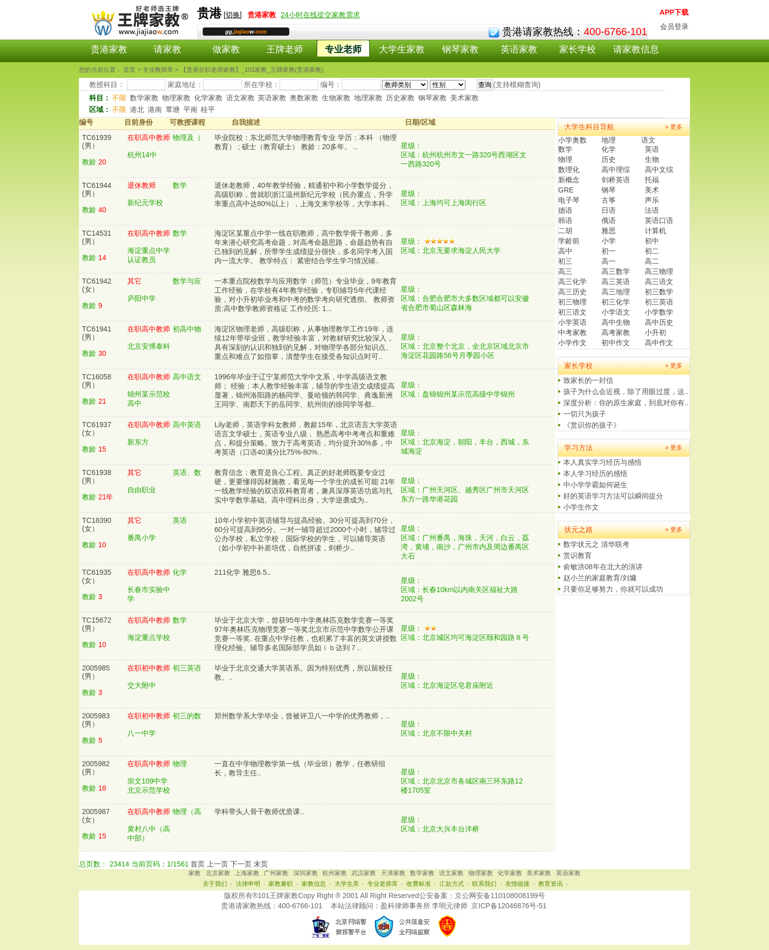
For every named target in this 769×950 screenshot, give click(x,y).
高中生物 (615, 322)
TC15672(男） (97, 624)
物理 (565, 159)
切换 (233, 15)
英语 (652, 149)
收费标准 (418, 883)
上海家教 (247, 873)
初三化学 (615, 302)
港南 (155, 109)
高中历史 (659, 322)
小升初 (655, 332)
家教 (194, 873)
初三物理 (572, 302)
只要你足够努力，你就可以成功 (613, 589)
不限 (119, 98)
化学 (608, 149)
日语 (608, 210)
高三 (565, 271)
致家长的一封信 (588, 380)
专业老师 (343, 49)
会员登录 (674, 26)
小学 (608, 241)
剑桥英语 (615, 180)
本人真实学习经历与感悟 (602, 462)
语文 (648, 140)
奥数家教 (304, 98)
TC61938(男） (97, 476)
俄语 (608, 220)
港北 (137, 109)
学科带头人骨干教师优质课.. (259, 811)
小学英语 (572, 322)
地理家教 (368, 98)
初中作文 (615, 343)
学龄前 (569, 241)
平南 (190, 109)
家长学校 (577, 49)
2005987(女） (96, 815)
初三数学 (659, 292)
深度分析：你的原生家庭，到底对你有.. (626, 403)
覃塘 (173, 109)
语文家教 (240, 98)
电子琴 (569, 200)
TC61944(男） (97, 189)
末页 (261, 864)
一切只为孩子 (584, 414)
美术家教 (464, 98)
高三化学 (572, 281)
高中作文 (659, 343)
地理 (608, 140)
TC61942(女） (97, 285)
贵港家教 (109, 49)
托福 (652, 180)
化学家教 (208, 98)
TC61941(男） (97, 333)
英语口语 (659, 220)
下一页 (241, 864)
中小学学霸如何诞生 (595, 485)
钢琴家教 (460, 49)
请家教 (167, 49)
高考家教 (615, 332)
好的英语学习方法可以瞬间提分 (613, 496)
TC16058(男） (97, 381)
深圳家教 (305, 873)
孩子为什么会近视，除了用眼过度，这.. (626, 391)
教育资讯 (550, 883)
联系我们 (484, 883)
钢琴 (608, 190)
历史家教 (400, 98)
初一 (608, 251)
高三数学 (615, 271)
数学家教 (144, 98)
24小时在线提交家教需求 (320, 15)
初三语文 (572, 312)
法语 (652, 210)
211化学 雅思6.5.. (242, 572)
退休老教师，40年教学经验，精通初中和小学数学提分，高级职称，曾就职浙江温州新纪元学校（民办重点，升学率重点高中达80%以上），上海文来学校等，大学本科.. (304, 194)
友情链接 (517, 883)
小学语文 (615, 312)
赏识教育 (577, 555)
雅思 (608, 231)
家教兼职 (280, 883)
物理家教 (176, 98)
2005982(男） (96, 768)
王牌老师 (284, 49)
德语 (565, 210)
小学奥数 (572, 140)
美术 (652, 190)
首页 (197, 864)
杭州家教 (334, 873)
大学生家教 (402, 49)
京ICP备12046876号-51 (508, 906)
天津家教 (393, 873)
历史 (608, 159)
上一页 (217, 864)
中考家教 (572, 332)
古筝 (608, 200)
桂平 (208, 109)
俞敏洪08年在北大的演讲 (603, 567)
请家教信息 (636, 49)
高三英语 (615, 281)
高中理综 (615, 169)
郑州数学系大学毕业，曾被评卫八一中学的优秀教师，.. (302, 716)
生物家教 (336, 98)
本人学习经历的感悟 (595, 473)
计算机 (655, 231)
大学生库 (347, 883)
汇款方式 (452, 883)
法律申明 (248, 883)
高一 (608, 261)
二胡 (565, 231)
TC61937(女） (97, 429)
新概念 (569, 180)
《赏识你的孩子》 (591, 425)
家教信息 (313, 883)
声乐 (652, 200)
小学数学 (659, 312)
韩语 (565, 220)
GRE (565, 190)
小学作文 (572, 343)
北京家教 (218, 873)
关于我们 (215, 883)
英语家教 (519, 49)
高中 (565, 251)
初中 (652, 241)
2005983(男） (96, 720)
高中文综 (659, 169)
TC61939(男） (97, 141)
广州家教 (276, 873)
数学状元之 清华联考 (596, 544)
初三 (565, 261)
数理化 (569, 169)
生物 (652, 159)
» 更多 (673, 126)
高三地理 (615, 292)
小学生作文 (581, 507)
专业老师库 (382, 883)
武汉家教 (363, 873)
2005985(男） (96, 672)
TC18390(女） (97, 524)
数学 (565, 149)
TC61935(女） (97, 576)
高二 (652, 261)
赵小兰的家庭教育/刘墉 (600, 578)
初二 (652, 251)
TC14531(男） (97, 237)
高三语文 (659, 281)
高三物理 (659, 271)
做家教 (226, 49)
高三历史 (572, 292)
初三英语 (659, 302)
